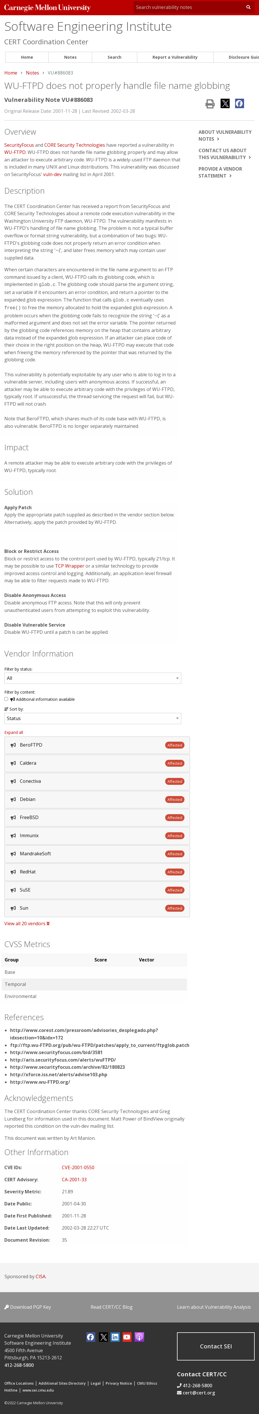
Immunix (29, 834)
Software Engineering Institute (88, 26)
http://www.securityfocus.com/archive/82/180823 (67, 1065)
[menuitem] (27, 57)
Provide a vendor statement (220, 172)
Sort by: (14, 707)
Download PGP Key (27, 1305)
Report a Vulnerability (175, 57)
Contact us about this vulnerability (223, 154)
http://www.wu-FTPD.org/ (40, 1080)
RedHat (28, 870)
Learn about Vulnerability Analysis (214, 1305)
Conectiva (30, 779)
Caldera (28, 761)
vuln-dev (52, 174)
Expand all (13, 730)
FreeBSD (29, 815)
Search (114, 57)
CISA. (41, 1275)
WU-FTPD (15, 152)
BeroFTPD (31, 743)
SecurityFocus (19, 145)
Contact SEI (216, 1344)
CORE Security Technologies (74, 145)
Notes (70, 57)
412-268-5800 (19, 1363)
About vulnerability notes (225, 135)
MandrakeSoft (35, 852)
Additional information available (42, 697)
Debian (27, 797)
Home (27, 57)
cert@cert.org (199, 1391)
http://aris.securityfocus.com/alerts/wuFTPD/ (63, 1058)
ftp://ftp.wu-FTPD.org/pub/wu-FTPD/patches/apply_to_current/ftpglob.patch (99, 1043)
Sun (24, 906)
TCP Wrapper (69, 564)
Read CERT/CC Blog (112, 1305)
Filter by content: (19, 690)
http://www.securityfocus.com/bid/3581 (56, 1050)
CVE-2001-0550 (78, 1166)
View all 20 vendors (26, 922)
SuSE (25, 888)
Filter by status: (18, 667)
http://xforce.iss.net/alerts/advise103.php (58, 1073)
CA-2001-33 (74, 1178)
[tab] (97, 743)
